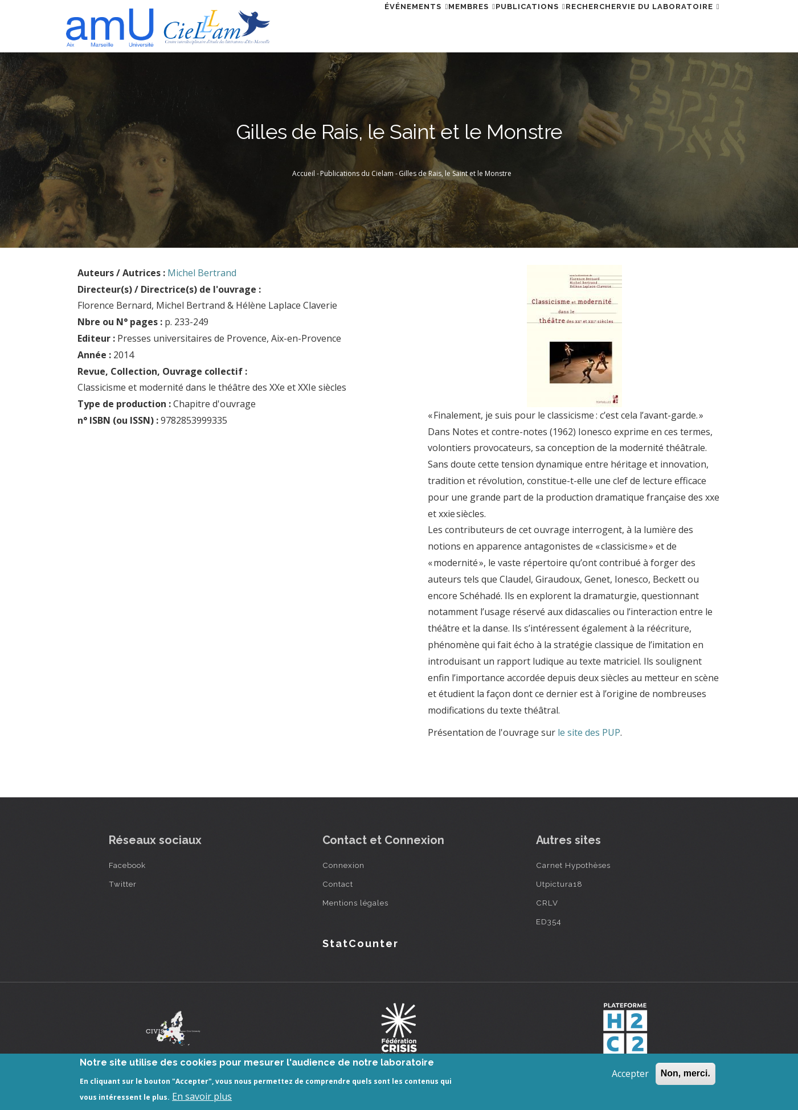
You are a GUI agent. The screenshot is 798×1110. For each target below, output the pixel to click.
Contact (337, 883)
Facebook (127, 865)
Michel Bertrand (201, 273)
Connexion (343, 865)
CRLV (547, 902)
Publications (496, 25)
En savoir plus (202, 1096)
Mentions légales (355, 902)
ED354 (549, 921)
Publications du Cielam (357, 173)
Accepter (630, 1073)
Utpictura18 (559, 883)
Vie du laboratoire (664, 25)
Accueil (303, 173)
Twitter (123, 883)
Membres (424, 25)
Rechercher (573, 25)
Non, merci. (685, 1073)
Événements (355, 25)
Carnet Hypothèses (573, 865)
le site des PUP (589, 732)
